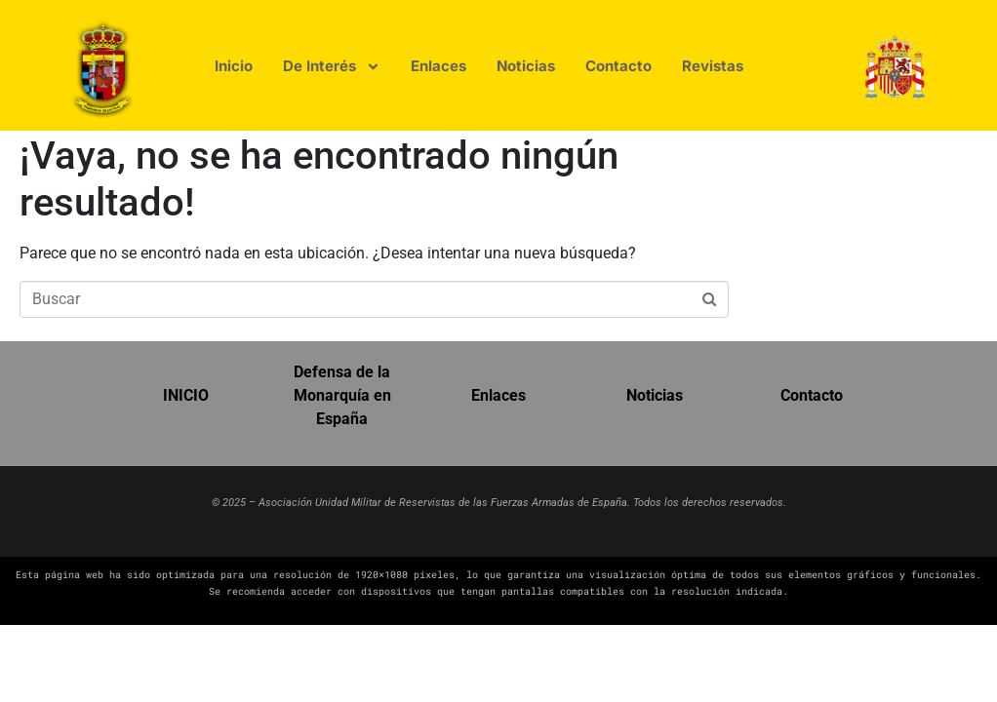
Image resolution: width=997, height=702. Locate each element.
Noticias (654, 395)
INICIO (186, 395)
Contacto (811, 395)
